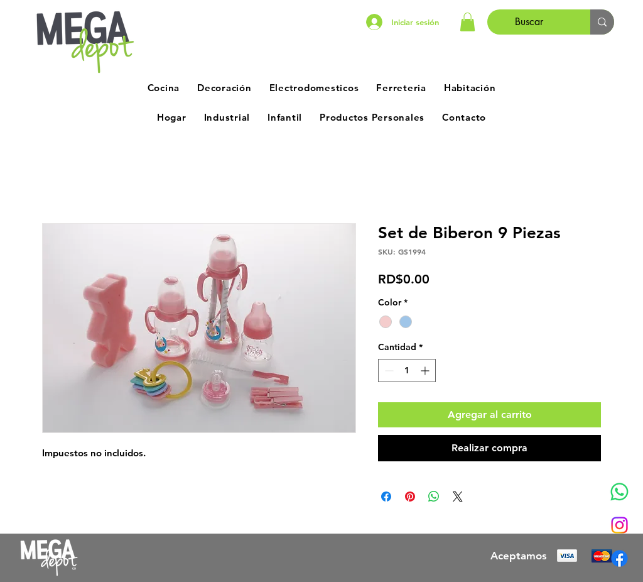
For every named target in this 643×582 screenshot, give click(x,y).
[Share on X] (457, 496)
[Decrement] (388, 371)
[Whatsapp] (619, 492)
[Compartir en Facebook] (386, 496)
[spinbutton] (407, 371)
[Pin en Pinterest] (410, 496)
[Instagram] (619, 525)
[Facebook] (619, 558)
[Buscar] (529, 22)
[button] (467, 22)
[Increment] (426, 371)
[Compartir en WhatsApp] (433, 496)
